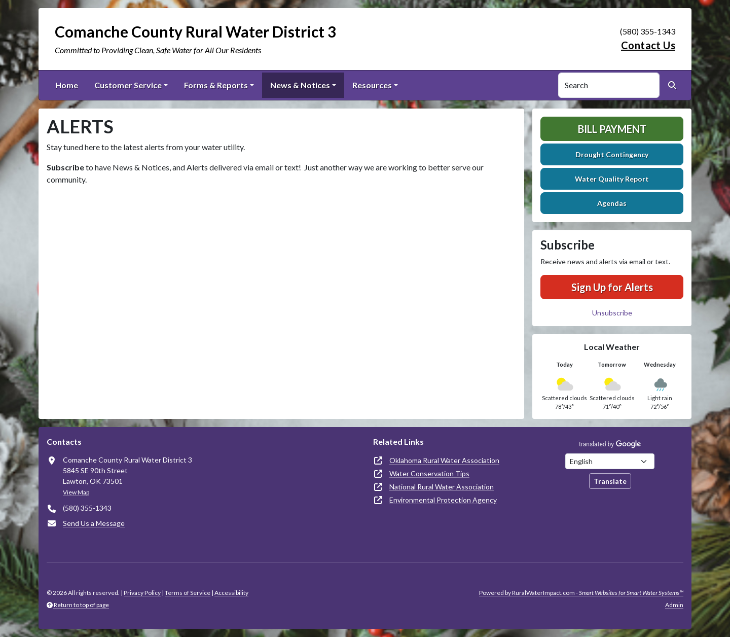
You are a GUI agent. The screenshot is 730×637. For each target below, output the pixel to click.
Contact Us (648, 45)
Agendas (612, 203)
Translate (610, 481)
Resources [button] (372, 85)
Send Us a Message (94, 523)
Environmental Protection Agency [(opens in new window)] (443, 500)
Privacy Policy (142, 592)
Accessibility (231, 592)
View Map (76, 492)
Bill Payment (612, 129)
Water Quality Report (612, 178)
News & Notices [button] (300, 85)
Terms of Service (187, 592)
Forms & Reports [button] (216, 85)
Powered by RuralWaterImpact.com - (581, 592)
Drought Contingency (611, 154)
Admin (674, 605)
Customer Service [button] (128, 85)
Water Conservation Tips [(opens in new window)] (429, 473)
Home (66, 85)
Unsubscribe (612, 312)
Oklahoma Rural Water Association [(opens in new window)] (444, 460)
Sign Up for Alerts (612, 287)
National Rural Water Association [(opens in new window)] (441, 486)
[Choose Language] (609, 461)
